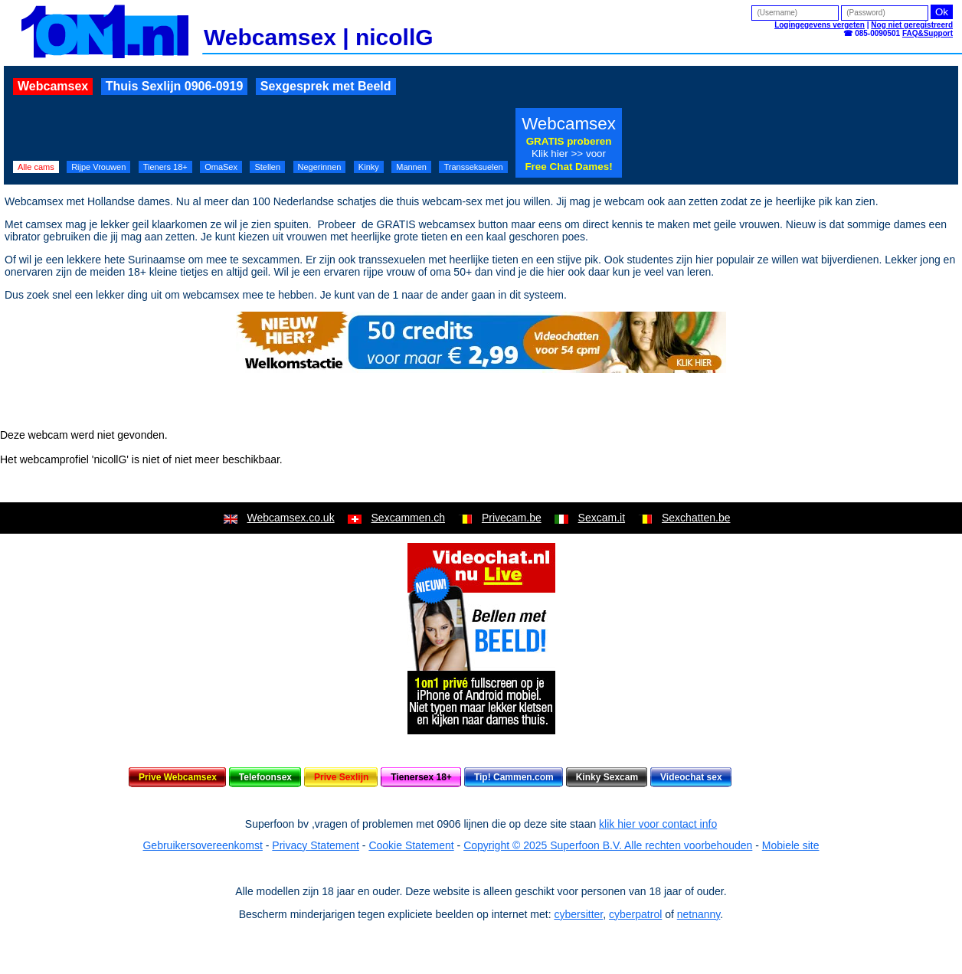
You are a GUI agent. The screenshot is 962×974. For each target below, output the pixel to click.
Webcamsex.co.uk (291, 518)
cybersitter (578, 914)
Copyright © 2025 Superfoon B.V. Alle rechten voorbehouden (607, 845)
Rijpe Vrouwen (98, 167)
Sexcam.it (601, 518)
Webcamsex (53, 86)
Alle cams (36, 167)
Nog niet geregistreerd (912, 25)
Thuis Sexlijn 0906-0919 (175, 86)
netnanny (699, 914)
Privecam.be (512, 518)
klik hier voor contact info (658, 824)
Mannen (411, 167)
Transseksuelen (472, 167)
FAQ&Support (927, 33)
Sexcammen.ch (408, 518)
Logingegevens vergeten (819, 25)
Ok (941, 12)
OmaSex (221, 167)
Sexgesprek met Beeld (325, 86)
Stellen (267, 167)
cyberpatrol (635, 914)
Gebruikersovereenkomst (202, 845)
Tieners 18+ (165, 167)
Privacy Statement (315, 845)
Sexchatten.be (696, 518)
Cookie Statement (410, 845)
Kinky (368, 167)
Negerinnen (320, 167)
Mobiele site (791, 845)
